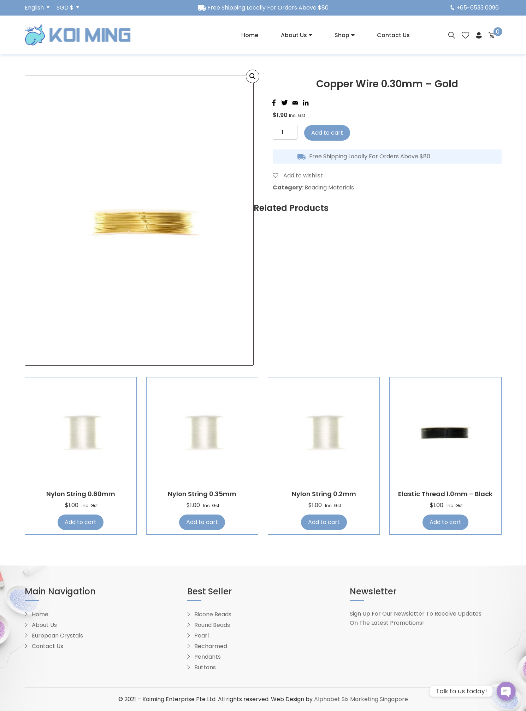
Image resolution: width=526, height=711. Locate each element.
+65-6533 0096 (474, 8)
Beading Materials (329, 187)
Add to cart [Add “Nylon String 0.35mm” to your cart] (202, 522)
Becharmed (210, 646)
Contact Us (393, 35)
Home (249, 35)
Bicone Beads (212, 614)
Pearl (201, 635)
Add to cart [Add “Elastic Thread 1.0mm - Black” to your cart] (445, 522)
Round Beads (212, 625)
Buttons (205, 667)
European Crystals (57, 635)
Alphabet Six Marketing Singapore (361, 699)
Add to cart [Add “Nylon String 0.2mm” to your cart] (324, 522)
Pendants (207, 657)
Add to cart (327, 133)
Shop (342, 35)
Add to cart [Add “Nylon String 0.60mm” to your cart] (80, 522)
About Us (294, 35)
